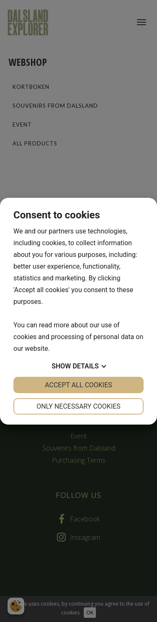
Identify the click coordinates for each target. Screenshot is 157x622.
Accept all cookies (78, 385)
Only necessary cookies (78, 406)
